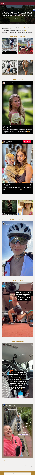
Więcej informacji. (27, 473)
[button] (34, 10)
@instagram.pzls (23, 27)
